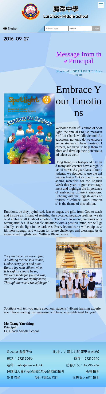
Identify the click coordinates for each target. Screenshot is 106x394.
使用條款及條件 (46, 377)
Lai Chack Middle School (65, 16)
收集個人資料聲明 (85, 377)
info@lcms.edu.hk (30, 365)
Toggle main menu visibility (101, 5)
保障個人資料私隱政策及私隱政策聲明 (35, 371)
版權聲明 (92, 371)
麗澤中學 (65, 9)
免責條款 (13, 377)
